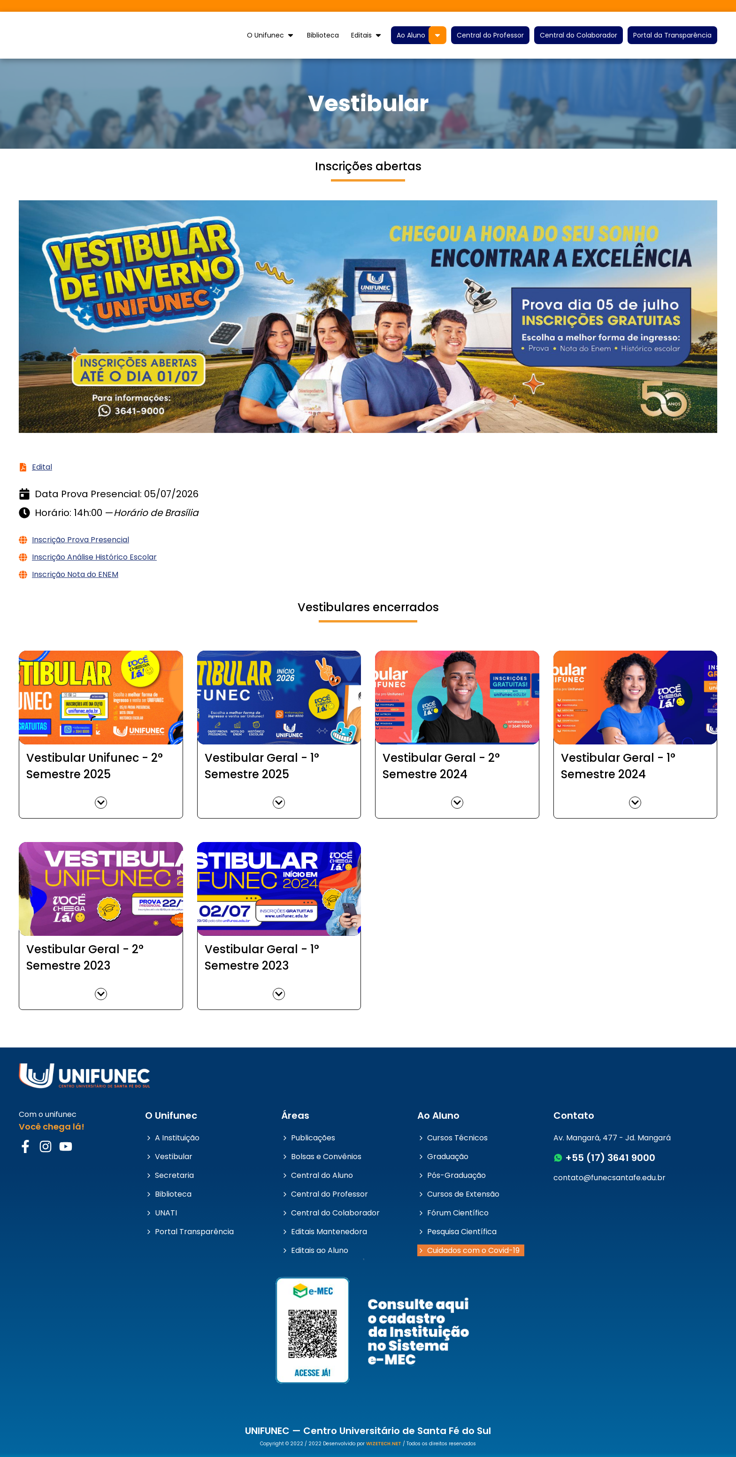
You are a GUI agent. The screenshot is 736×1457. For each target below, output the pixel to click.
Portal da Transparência (672, 35)
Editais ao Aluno (314, 1250)
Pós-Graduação (451, 1175)
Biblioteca (323, 35)
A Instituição (172, 1137)
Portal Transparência (189, 1231)
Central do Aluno (317, 1175)
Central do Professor (490, 35)
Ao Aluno (411, 35)
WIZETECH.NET (383, 1443)
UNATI (161, 1212)
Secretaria (169, 1175)
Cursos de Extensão (458, 1194)
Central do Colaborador (578, 35)
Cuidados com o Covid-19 (468, 1250)
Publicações (308, 1137)
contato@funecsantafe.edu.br (609, 1177)
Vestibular (168, 1156)
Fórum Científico (453, 1212)
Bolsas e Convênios (321, 1156)
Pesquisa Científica (457, 1231)
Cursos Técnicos (452, 1137)
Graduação (442, 1156)
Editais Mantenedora (324, 1231)
